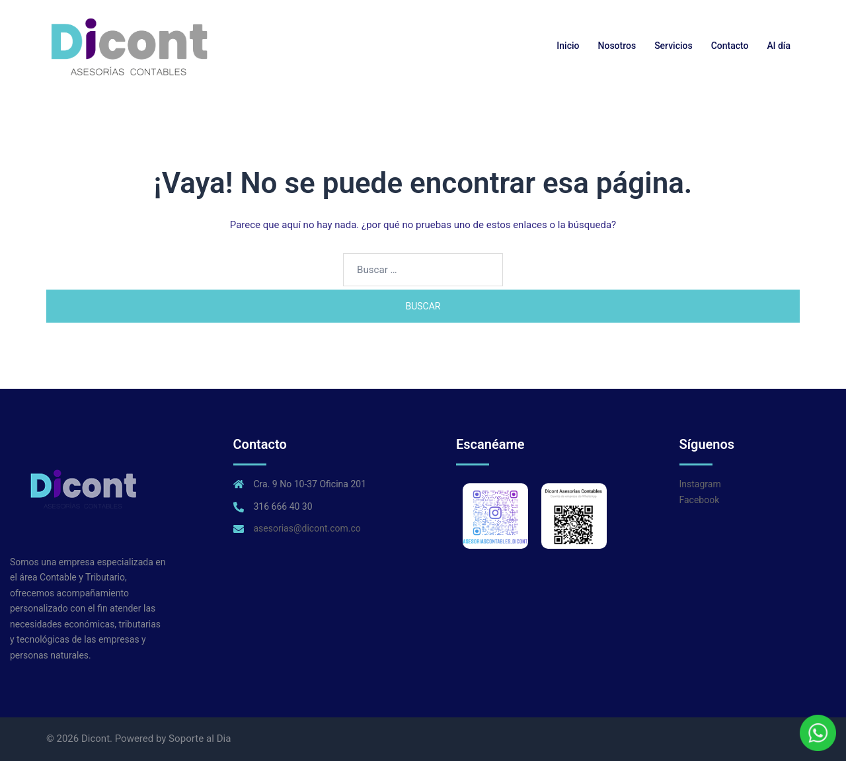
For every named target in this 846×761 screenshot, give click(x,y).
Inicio (568, 45)
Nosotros (617, 45)
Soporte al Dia (200, 738)
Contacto (730, 45)
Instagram (700, 484)
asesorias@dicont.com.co (307, 528)
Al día (778, 45)
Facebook (699, 500)
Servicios (673, 45)
